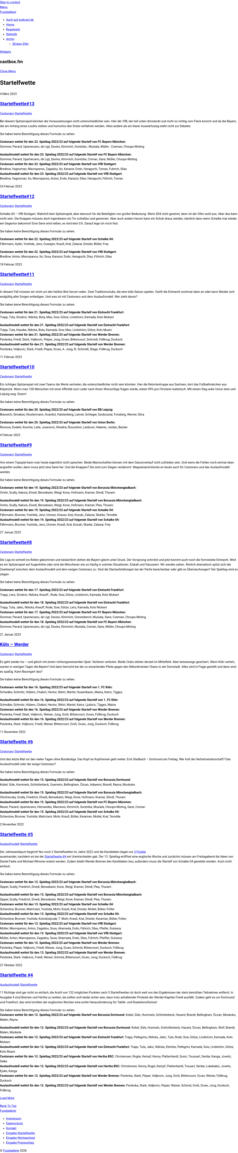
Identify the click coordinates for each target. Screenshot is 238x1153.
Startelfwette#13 (17, 103)
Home (10, 24)
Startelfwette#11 (17, 274)
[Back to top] (8, 1106)
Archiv (10, 39)
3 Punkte (140, 852)
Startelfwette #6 (16, 741)
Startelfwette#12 (17, 196)
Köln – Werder (14, 644)
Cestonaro (7, 113)
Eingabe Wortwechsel (20, 1138)
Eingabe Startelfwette (20, 1133)
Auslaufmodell (9, 844)
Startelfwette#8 (16, 542)
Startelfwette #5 (16, 834)
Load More (7, 1098)
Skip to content (10, 2)
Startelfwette (23, 113)
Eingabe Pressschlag (20, 1142)
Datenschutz (14, 1123)
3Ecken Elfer (20, 44)
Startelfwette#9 (16, 445)
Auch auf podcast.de (20, 20)
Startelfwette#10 (17, 367)
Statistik (11, 34)
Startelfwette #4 (55, 856)
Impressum (13, 1118)
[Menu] (4, 7)
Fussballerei (11, 1150)
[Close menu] (8, 71)
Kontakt (11, 1128)
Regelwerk (13, 29)
